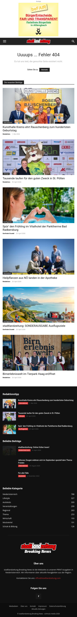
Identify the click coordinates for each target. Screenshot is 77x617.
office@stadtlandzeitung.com (47, 578)
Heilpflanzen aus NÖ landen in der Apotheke (30, 277)
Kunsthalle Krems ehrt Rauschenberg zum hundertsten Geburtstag (46, 400)
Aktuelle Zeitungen (38, 609)
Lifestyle (6, 174)
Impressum (42, 606)
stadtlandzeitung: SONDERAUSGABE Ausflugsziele (34, 325)
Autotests (22, 476)
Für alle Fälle (23, 473)
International (7, 122)
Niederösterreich (24, 450)
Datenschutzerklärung (57, 606)
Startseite (44, 70)
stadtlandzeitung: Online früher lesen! (33, 447)
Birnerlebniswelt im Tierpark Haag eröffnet (29, 374)
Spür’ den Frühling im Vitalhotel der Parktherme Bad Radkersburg (45, 426)
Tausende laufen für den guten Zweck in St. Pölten (34, 178)
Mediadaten (13, 606)
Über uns (24, 606)
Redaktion (6, 134)
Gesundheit (7, 273)
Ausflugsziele (7, 222)
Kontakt (33, 606)
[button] (4, 41)
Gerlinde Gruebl (8, 233)
